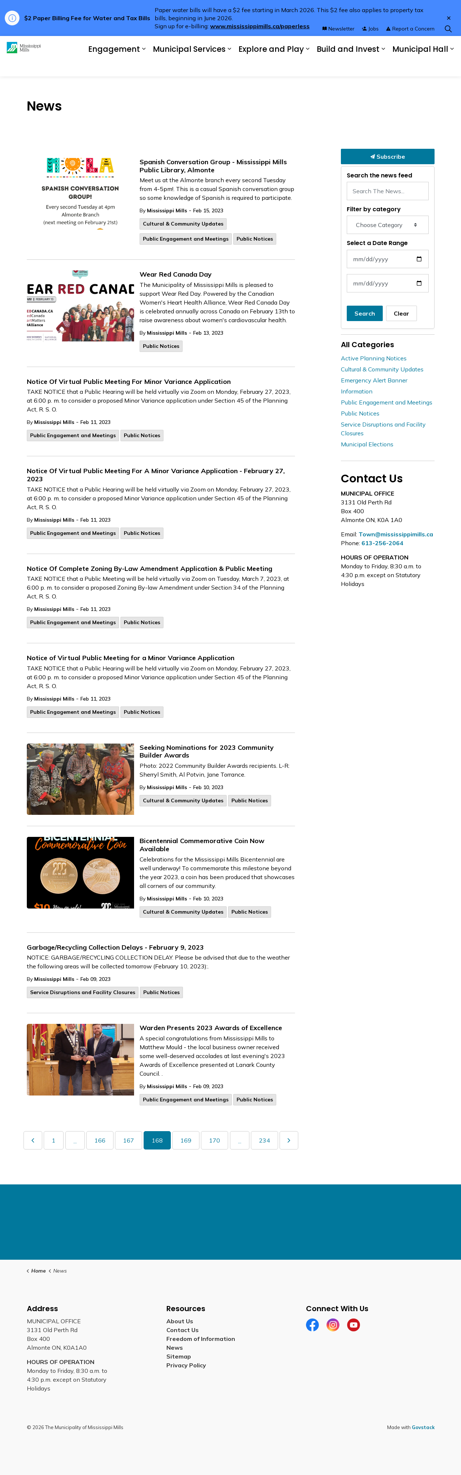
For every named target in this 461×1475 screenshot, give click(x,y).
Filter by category (374, 209)
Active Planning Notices (374, 358)
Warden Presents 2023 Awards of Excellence (211, 1028)
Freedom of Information (200, 1338)
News (174, 1347)
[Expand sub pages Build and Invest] (386, 66)
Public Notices (255, 238)
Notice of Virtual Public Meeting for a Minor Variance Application (130, 658)
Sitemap (178, 1356)
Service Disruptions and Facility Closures (82, 992)
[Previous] (33, 1140)
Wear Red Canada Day (176, 274)
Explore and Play (271, 66)
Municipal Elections (367, 444)
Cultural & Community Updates (183, 223)
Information (356, 391)
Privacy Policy (186, 1365)
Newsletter (338, 46)
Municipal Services (185, 66)
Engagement (127, 66)
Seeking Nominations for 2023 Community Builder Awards (207, 752)
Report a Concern (410, 46)
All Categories (367, 344)
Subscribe (387, 156)
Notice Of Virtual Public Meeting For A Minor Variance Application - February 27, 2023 (156, 475)
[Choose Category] (388, 225)
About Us (179, 1321)
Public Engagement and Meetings (185, 238)
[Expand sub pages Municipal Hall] (452, 66)
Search (364, 313)
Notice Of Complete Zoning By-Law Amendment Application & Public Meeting (149, 569)
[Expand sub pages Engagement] (157, 66)
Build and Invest (341, 66)
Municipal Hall (414, 66)
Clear (401, 313)
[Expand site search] (448, 46)
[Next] (289, 1140)
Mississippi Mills (167, 210)
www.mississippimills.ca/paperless (260, 26)
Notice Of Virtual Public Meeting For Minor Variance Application (129, 382)
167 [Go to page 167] (128, 1140)
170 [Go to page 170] (214, 1140)
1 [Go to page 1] (53, 1140)
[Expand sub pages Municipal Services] (238, 66)
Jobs (370, 46)
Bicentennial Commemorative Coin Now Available (202, 845)
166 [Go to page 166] (99, 1140)
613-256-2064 (382, 543)
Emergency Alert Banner (374, 380)
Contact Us (182, 1330)
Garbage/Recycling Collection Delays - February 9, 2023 (115, 947)
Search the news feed (379, 175)
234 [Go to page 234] (264, 1140)
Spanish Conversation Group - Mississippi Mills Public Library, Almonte (213, 166)
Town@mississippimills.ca (396, 534)
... (75, 1141)
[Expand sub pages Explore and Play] (313, 66)
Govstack (423, 1427)
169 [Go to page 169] (185, 1140)
